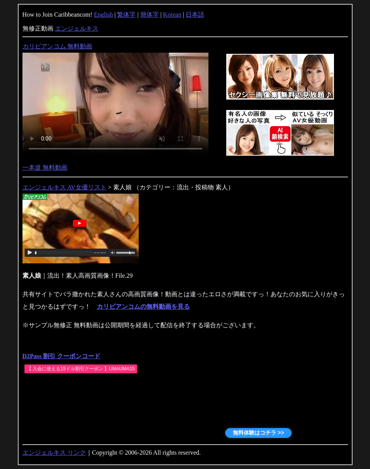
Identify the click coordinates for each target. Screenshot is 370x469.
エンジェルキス (76, 28)
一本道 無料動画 (44, 167)
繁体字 (126, 14)
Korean (172, 14)
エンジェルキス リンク (54, 452)
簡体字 (149, 14)
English (103, 14)
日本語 (195, 14)
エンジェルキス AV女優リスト (64, 187)
